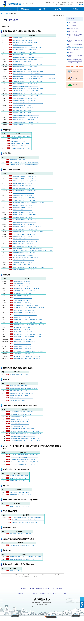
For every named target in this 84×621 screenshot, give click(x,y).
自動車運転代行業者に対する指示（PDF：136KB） (23, 436)
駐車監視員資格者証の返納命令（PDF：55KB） (25, 290)
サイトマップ (25, 588)
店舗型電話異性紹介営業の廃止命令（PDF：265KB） (25, 86)
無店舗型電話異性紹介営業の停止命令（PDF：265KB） (26, 90)
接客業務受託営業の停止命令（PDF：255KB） (24, 124)
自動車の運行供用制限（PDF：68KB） (19, 374)
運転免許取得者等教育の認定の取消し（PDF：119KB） (27, 356)
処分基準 (70, 52)
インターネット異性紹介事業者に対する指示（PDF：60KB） (25, 454)
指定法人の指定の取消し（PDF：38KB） (19, 506)
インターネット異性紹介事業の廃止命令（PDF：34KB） (24, 459)
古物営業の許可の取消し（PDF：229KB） (21, 148)
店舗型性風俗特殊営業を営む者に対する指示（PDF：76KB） (27, 47)
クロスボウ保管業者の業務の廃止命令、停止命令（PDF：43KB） (28, 231)
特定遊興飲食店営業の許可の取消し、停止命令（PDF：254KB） (28, 103)
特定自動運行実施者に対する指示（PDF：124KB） (26, 305)
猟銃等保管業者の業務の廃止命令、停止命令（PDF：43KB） (27, 226)
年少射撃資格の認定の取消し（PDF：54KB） (23, 260)
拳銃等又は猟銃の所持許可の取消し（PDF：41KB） (25, 246)
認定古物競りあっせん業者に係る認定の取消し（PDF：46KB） (27, 517)
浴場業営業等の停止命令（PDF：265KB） (23, 54)
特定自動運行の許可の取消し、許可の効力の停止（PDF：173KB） (30, 307)
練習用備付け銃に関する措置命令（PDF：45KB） (24, 214)
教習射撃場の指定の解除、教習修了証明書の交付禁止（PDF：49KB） (29, 202)
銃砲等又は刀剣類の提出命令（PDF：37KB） (23, 183)
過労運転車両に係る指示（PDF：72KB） (23, 295)
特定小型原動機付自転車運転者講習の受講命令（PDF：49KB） (29, 351)
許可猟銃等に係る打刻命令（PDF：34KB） (23, 178)
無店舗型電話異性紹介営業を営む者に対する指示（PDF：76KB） (28, 88)
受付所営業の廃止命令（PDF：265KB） (22, 61)
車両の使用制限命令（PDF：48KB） (22, 302)
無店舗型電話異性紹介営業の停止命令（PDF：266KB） (26, 95)
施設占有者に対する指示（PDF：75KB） (19, 492)
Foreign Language (79, 2)
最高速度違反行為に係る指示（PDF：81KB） (21, 414)
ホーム (9, 9)
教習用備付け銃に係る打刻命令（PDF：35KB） (24, 197)
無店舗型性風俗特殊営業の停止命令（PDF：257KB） (25, 66)
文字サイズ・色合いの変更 (67, 2)
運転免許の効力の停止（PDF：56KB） (23, 339)
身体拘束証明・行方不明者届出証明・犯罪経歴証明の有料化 (75, 36)
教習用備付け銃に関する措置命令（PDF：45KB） (24, 200)
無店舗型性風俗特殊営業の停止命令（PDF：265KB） (25, 59)
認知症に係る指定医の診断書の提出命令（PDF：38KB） (26, 176)
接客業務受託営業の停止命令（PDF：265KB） (24, 119)
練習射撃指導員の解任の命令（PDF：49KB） (23, 207)
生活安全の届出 (72, 22)
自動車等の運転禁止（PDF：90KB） (22, 344)
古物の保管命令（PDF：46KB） (18, 138)
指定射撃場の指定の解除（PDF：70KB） (22, 185)
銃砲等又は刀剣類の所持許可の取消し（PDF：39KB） (26, 241)
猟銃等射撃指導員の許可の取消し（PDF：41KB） (24, 252)
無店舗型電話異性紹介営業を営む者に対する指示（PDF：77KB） (28, 93)
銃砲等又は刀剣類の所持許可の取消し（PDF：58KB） (26, 239)
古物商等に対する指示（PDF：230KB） (20, 143)
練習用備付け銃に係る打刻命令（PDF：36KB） (24, 212)
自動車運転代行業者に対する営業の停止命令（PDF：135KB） (25, 431)
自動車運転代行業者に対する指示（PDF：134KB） (23, 428)
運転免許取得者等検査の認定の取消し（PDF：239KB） (27, 358)
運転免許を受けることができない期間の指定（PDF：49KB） (28, 319)
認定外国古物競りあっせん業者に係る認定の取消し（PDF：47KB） (28, 520)
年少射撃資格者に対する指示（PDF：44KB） (23, 236)
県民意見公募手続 (72, 31)
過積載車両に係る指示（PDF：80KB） (20, 416)
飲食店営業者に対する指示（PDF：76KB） (23, 107)
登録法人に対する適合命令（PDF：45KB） (24, 286)
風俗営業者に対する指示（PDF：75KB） (22, 40)
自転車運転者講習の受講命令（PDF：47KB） (25, 353)
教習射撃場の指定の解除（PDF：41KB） (22, 205)
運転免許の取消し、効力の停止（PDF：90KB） (25, 327)
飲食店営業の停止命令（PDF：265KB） (22, 45)
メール (32, 588)
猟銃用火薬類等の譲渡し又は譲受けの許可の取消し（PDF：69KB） (26, 556)
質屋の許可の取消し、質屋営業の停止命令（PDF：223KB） (24, 162)
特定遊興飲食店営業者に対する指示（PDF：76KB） (25, 100)
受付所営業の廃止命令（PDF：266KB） (22, 69)
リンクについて (33, 593)
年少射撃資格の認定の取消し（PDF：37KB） (23, 262)
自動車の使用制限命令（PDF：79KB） (20, 421)
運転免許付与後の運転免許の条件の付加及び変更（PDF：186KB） (30, 324)
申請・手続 (75, 9)
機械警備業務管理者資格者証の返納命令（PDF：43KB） (23, 393)
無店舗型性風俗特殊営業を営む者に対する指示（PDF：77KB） (28, 64)
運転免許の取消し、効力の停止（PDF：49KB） (25, 315)
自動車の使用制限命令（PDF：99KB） (20, 424)
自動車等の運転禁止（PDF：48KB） (22, 346)
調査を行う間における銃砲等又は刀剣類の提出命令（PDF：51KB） (29, 267)
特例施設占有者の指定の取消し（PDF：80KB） (21, 533)
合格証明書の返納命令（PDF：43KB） (19, 390)
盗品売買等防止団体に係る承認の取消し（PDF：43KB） (25, 522)
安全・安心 (58, 9)
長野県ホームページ (42, 588)
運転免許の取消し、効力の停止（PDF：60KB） (25, 341)
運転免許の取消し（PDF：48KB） (22, 317)
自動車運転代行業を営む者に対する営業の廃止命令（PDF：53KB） (27, 433)
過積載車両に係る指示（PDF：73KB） (23, 293)
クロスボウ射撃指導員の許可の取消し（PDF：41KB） (26, 255)
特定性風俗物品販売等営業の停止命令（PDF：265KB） (26, 115)
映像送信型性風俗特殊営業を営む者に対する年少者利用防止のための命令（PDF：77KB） (34, 74)
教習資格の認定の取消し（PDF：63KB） (22, 195)
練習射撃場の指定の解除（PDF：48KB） (22, 217)
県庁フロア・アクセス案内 (55, 588)
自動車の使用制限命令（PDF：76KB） (23, 298)
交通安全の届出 (72, 25)
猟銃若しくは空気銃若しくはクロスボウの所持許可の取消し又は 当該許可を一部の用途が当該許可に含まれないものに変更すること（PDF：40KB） (32, 249)
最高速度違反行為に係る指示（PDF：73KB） (25, 281)
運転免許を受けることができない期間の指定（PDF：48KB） (28, 334)
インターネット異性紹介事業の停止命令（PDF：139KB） (24, 457)
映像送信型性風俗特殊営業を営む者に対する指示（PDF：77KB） (28, 71)
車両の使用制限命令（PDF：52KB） (19, 426)
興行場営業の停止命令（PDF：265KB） (22, 112)
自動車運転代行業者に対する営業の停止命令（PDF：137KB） (25, 438)
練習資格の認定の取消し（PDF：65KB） (22, 210)
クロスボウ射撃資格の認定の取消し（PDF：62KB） (25, 219)
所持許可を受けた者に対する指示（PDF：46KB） (24, 234)
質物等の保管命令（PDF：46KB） (18, 159)
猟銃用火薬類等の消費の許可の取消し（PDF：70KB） (23, 559)
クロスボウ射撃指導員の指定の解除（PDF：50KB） (25, 190)
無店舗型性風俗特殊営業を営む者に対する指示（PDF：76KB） (28, 57)
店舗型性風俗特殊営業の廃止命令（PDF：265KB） (25, 52)
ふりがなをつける (56, 2)
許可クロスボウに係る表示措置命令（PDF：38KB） (25, 181)
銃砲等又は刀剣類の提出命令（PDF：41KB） (23, 269)
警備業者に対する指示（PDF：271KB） (19, 395)
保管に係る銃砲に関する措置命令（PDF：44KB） (24, 222)
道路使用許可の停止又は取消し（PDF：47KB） (25, 312)
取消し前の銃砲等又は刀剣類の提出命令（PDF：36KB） (26, 257)
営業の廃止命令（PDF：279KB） (18, 480)
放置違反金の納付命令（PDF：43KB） (23, 283)
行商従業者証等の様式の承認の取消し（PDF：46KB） (23, 545)
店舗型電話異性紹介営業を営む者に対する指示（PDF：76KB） (28, 81)
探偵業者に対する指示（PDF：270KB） (19, 475)
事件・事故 (42, 9)
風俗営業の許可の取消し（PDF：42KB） (22, 37)
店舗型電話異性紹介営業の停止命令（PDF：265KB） (25, 83)
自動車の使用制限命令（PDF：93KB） (23, 300)
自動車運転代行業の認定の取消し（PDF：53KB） (22, 411)
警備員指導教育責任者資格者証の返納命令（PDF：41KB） (24, 388)
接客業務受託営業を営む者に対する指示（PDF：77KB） (26, 122)
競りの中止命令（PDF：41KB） (18, 141)
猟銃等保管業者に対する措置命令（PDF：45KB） (24, 224)
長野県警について (25, 9)
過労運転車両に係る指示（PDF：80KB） (20, 419)
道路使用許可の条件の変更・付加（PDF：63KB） (26, 310)
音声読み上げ (48, 2)
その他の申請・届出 (73, 28)
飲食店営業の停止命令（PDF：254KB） (22, 105)
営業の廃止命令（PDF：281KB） (18, 400)
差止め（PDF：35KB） (15, 570)
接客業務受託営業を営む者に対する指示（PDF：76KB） (26, 117)
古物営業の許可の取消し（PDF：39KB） (20, 136)
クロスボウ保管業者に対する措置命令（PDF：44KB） (26, 229)
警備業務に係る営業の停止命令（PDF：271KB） (21, 398)
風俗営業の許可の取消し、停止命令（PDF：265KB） (25, 42)
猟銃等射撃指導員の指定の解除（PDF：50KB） (24, 188)
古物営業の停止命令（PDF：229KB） (20, 145)
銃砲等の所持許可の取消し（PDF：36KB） (23, 243)
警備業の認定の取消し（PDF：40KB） (19, 385)
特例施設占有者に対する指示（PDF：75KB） (20, 494)
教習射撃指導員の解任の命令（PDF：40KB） (23, 193)
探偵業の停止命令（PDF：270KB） (18, 478)
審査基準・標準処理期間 (74, 49)
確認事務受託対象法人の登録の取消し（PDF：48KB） (27, 288)
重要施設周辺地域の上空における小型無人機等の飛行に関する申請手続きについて (75, 61)
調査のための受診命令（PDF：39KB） (22, 264)
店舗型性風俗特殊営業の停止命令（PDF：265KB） (25, 49)
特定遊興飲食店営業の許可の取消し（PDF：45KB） (25, 98)
